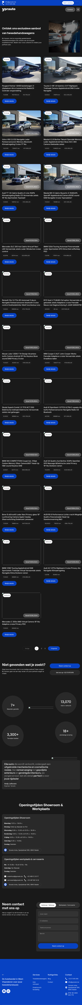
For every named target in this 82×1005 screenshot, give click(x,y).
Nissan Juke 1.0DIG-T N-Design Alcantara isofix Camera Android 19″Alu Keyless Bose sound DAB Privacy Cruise (20, 356)
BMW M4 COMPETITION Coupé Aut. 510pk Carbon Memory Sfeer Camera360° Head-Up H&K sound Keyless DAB (20, 463)
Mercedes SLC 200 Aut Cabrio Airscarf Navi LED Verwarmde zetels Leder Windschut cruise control (21, 249)
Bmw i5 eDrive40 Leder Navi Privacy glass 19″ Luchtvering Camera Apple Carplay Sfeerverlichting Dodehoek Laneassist (21, 517)
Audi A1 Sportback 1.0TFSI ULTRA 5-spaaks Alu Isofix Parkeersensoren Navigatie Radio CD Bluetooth (63, 409)
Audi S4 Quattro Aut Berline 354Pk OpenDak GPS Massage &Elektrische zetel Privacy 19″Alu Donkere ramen (62, 463)
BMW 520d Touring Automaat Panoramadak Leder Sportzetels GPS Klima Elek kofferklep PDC (62, 249)
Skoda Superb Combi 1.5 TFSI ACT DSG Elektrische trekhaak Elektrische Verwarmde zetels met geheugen (20, 409)
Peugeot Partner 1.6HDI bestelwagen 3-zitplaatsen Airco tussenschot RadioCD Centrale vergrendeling (18, 88)
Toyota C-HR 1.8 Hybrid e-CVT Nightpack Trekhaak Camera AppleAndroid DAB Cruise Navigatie (61, 88)
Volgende (54, 648)
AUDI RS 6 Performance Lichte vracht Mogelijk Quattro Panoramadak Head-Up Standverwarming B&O (63, 517)
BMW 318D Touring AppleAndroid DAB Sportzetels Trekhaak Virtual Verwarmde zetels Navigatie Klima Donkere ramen (21, 570)
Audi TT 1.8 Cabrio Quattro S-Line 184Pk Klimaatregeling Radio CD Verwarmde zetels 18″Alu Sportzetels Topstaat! (20, 195)
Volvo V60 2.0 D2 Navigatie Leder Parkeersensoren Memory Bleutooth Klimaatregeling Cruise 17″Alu (17, 141)
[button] (31, 79)
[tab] (47, 905)
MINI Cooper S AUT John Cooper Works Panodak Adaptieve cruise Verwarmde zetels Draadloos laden (62, 356)
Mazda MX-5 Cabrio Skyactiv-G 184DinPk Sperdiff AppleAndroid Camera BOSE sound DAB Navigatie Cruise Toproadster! (61, 195)
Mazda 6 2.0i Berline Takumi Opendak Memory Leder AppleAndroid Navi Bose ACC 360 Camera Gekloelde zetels (63, 141)
